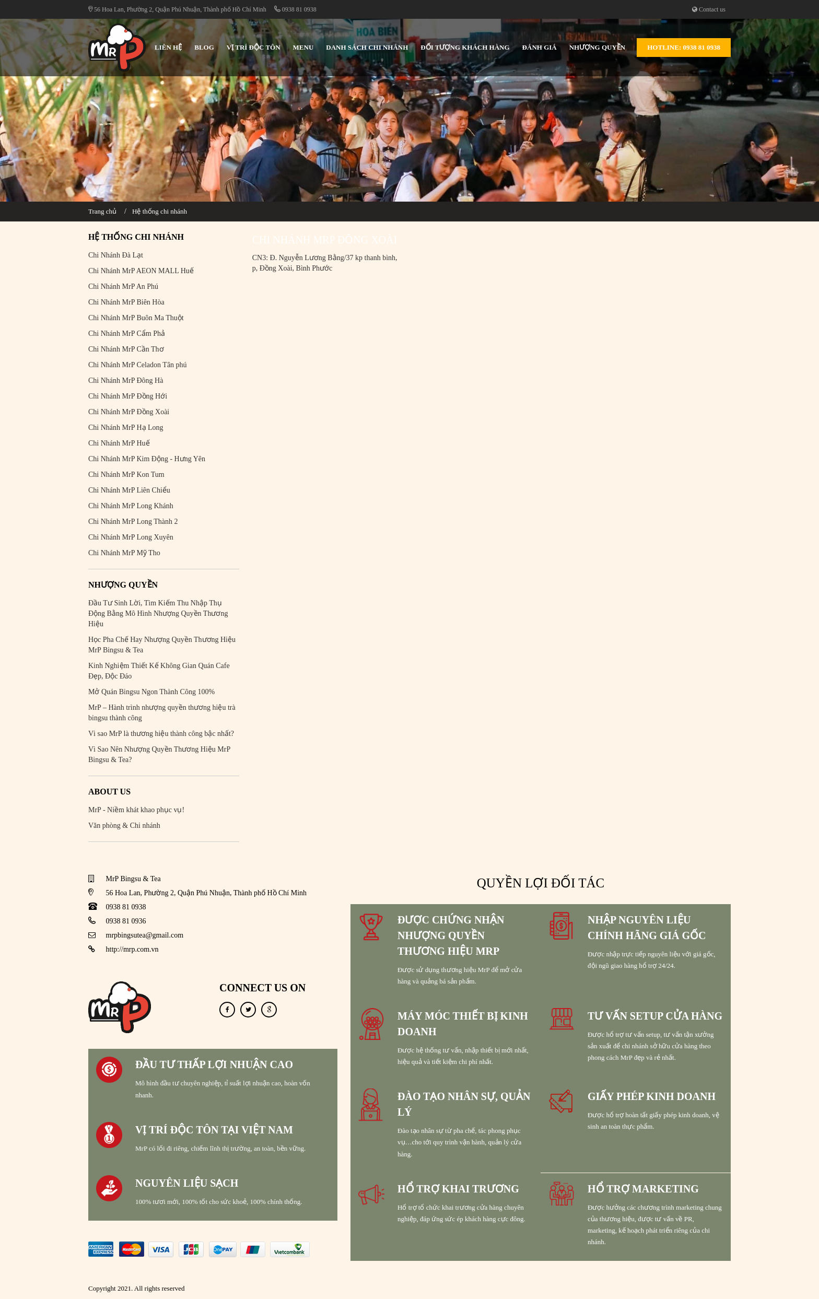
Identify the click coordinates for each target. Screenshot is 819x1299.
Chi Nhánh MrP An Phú (123, 286)
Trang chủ (102, 211)
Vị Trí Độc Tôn (253, 47)
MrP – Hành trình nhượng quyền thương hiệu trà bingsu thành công (162, 713)
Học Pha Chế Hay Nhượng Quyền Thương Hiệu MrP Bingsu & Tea (162, 645)
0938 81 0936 (126, 921)
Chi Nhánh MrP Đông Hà (125, 380)
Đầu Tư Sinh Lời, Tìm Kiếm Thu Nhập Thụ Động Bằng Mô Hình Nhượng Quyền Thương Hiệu (158, 613)
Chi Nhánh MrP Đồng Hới (127, 396)
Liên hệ (168, 47)
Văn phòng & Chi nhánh (124, 825)
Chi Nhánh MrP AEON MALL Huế (141, 271)
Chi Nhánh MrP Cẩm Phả (126, 333)
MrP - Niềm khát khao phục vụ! (136, 810)
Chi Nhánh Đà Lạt (115, 255)
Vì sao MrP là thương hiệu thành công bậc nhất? (161, 734)
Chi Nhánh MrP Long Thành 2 (133, 521)
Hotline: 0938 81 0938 (683, 47)
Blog (204, 47)
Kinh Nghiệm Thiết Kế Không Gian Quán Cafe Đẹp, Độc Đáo (159, 671)
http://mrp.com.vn (132, 949)
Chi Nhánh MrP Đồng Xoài (128, 412)
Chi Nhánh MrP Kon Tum (126, 474)
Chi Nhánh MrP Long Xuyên (130, 537)
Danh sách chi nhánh (367, 47)
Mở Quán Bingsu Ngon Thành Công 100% (151, 692)
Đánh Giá (539, 47)
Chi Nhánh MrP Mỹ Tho (124, 553)
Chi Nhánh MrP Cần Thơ (126, 349)
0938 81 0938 (295, 9)
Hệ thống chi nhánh (159, 211)
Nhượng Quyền (597, 47)
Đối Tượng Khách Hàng (464, 47)
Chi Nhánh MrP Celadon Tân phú (137, 365)
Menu (303, 47)
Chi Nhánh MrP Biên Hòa (126, 302)
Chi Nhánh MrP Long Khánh (130, 506)
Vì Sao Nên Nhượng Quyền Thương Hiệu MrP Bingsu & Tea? (159, 754)
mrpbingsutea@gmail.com (145, 935)
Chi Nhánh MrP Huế (119, 443)
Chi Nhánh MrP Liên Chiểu (129, 490)
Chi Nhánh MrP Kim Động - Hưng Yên (146, 459)
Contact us (709, 9)
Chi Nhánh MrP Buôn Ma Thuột (136, 318)
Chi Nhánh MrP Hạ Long (125, 427)
